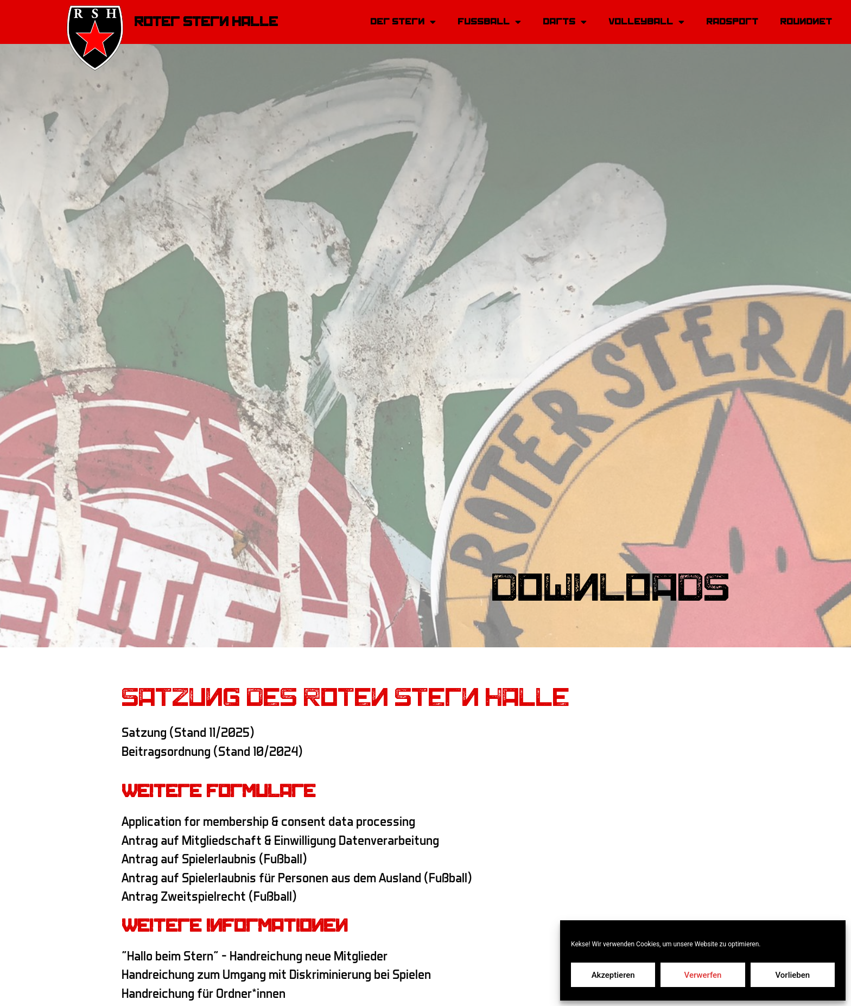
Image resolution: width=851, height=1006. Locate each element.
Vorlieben (792, 975)
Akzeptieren (613, 975)
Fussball (489, 22)
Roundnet (806, 22)
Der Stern (403, 22)
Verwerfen (703, 975)
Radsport (732, 22)
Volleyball (646, 22)
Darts (565, 22)
